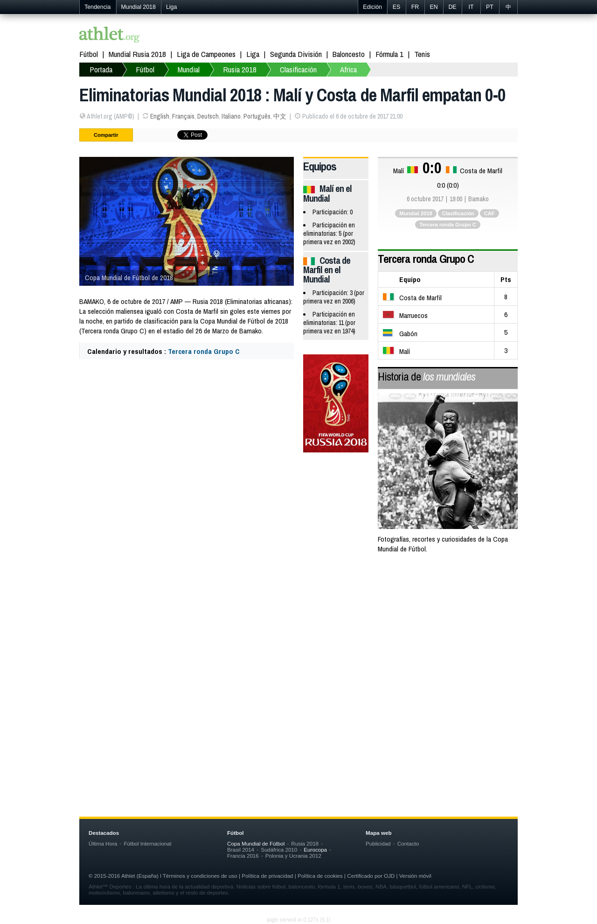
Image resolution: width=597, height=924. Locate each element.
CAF (489, 213)
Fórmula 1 (389, 54)
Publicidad (378, 843)
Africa (348, 69)
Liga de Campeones (206, 54)
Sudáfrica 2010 (279, 849)
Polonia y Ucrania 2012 (293, 856)
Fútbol (88, 54)
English (159, 116)
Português (257, 116)
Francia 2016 (243, 856)
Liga (171, 7)
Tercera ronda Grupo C (204, 351)
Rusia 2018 (240, 69)
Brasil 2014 (240, 849)
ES (397, 7)
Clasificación (298, 69)
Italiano (231, 116)
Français (183, 116)
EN (433, 7)
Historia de (426, 376)
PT (489, 7)
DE (452, 7)
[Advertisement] (298, 636)
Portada (101, 69)
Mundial (189, 69)
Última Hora (103, 843)
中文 (279, 116)
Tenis (422, 54)
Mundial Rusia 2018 (137, 54)
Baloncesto (349, 54)
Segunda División (296, 54)
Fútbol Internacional (147, 843)
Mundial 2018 (138, 7)
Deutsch (208, 116)
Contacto (408, 843)
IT (470, 7)
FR (415, 7)
